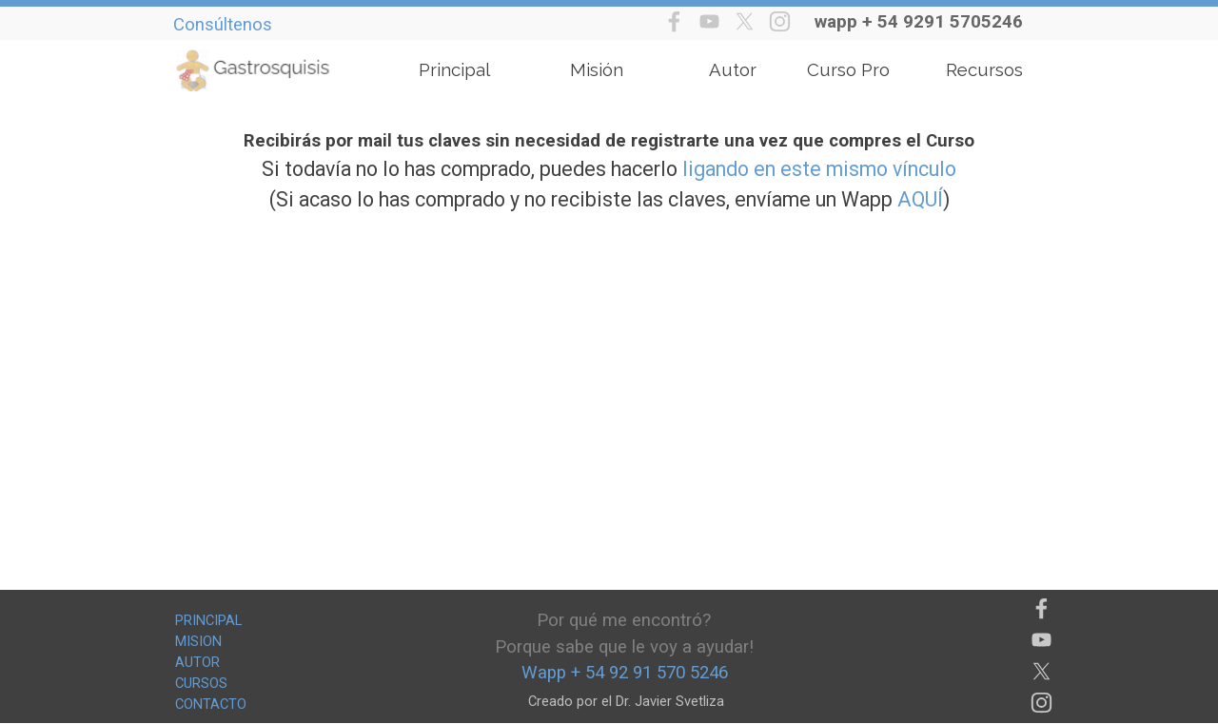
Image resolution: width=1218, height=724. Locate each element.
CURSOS (201, 683)
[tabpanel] (934, 22)
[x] (744, 21)
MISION (198, 641)
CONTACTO (210, 704)
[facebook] (674, 21)
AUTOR (197, 662)
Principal (454, 69)
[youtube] (709, 21)
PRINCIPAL (208, 620)
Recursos (984, 69)
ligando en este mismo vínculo (819, 169)
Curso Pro (848, 69)
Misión (596, 69)
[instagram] (780, 21)
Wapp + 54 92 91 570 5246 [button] (624, 672)
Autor (732, 69)
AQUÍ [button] (920, 199)
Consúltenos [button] (222, 24)
